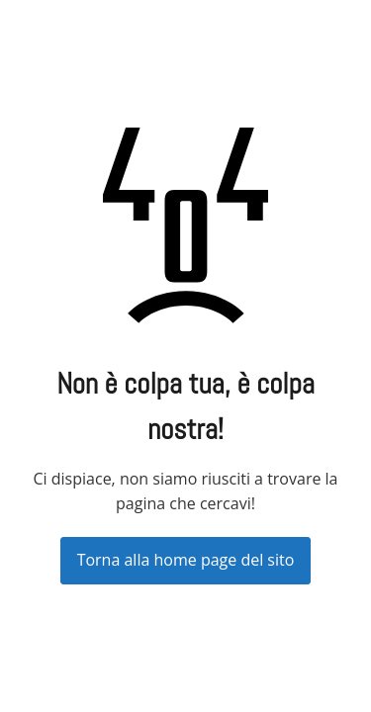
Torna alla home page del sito (186, 560)
